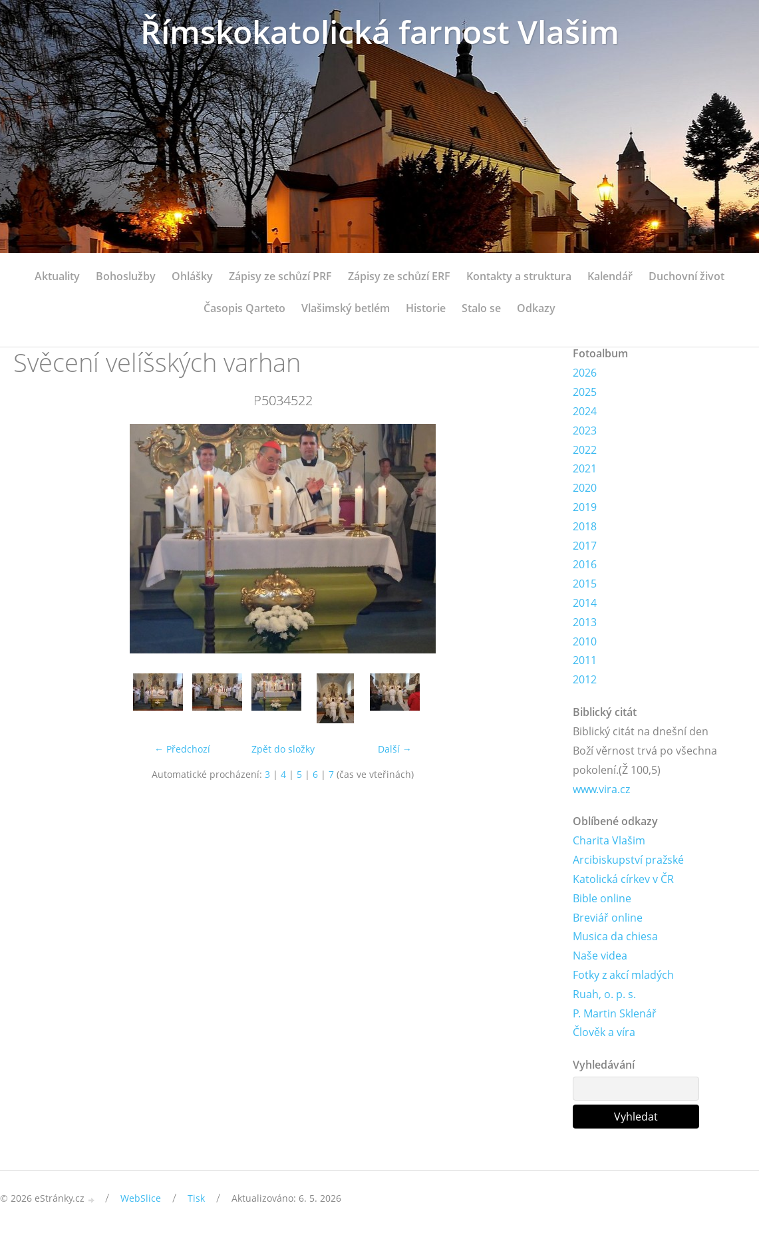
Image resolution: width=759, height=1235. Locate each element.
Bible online (602, 898)
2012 (585, 679)
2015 (585, 583)
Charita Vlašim (609, 840)
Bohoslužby (126, 276)
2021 (585, 468)
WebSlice (140, 1198)
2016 (585, 564)
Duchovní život (686, 276)
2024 (585, 411)
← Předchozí (182, 749)
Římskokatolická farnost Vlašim (379, 31)
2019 (585, 507)
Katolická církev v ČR (623, 879)
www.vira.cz (601, 789)
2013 (585, 622)
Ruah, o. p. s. (604, 994)
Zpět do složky (283, 749)
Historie (426, 308)
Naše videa (600, 955)
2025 (585, 392)
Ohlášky (192, 276)
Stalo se (481, 308)
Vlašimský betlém (345, 308)
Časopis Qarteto (244, 308)
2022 (585, 449)
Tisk (196, 1198)
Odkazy (536, 308)
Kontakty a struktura (518, 276)
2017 (585, 545)
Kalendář (610, 276)
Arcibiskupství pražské (628, 859)
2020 (585, 487)
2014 (585, 603)
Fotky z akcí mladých (623, 975)
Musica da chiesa (615, 936)
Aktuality (57, 276)
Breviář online (608, 917)
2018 (585, 526)
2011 (585, 660)
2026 (585, 372)
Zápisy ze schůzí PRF (280, 276)
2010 (585, 641)
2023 (585, 430)
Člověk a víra (604, 1032)
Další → (395, 749)
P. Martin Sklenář (615, 1013)
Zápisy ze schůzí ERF (399, 276)
